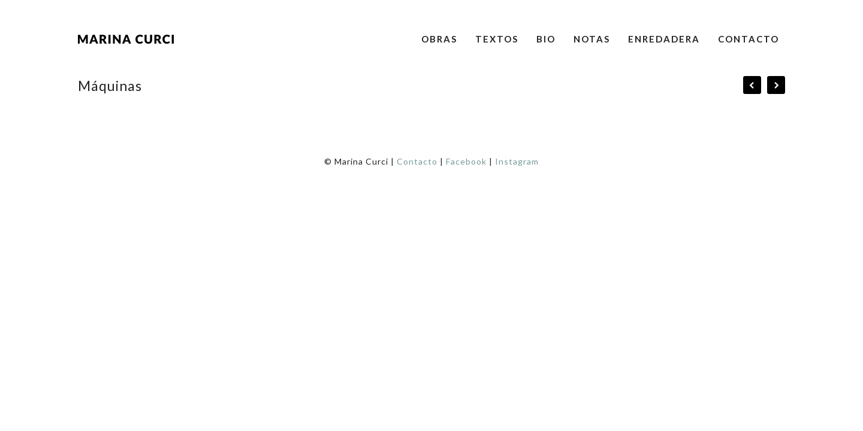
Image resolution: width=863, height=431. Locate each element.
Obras (439, 39)
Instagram (517, 161)
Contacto (748, 39)
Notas (592, 39)
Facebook (466, 161)
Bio (546, 39)
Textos (496, 39)
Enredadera (664, 39)
